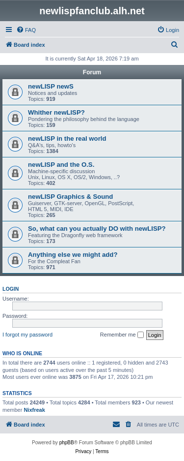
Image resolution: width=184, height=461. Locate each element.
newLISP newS (51, 86)
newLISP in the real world (67, 138)
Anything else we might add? (72, 254)
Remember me (122, 335)
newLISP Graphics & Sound (70, 196)
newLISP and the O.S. (61, 164)
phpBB (66, 442)
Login (10, 289)
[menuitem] (26, 30)
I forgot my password (27, 335)
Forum (92, 72)
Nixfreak (34, 410)
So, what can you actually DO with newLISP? (97, 228)
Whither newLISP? (56, 112)
